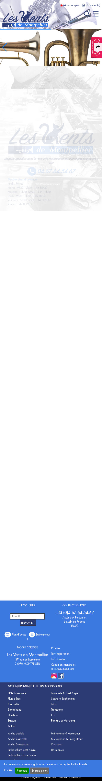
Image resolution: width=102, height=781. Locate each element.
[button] (4, 47)
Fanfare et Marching (63, 720)
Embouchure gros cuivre (22, 755)
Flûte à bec (14, 698)
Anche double (16, 733)
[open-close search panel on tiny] (87, 14)
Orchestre (56, 744)
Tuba (54, 704)
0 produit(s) (93, 5)
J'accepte (22, 770)
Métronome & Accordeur (65, 733)
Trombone (57, 709)
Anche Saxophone (18, 744)
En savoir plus (40, 770)
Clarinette (13, 704)
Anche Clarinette (17, 739)
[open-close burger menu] (96, 14)
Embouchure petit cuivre (22, 750)
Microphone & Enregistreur (67, 739)
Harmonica (57, 750)
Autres (11, 726)
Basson (12, 720)
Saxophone (14, 709)
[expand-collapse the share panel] (98, 47)
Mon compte (71, 5)
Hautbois (13, 715)
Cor (53, 715)
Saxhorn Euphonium (63, 698)
